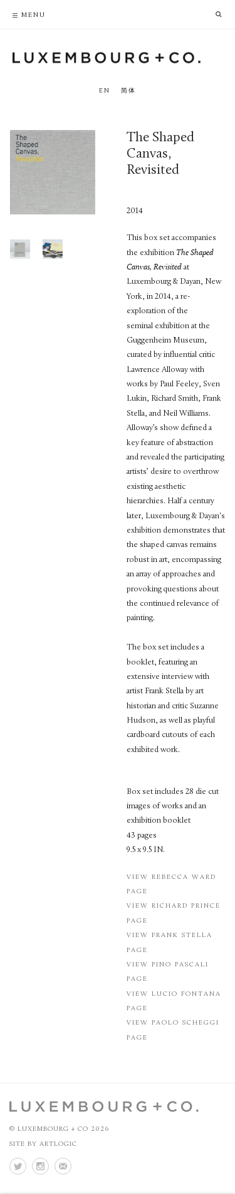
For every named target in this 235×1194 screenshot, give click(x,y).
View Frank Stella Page (169, 942)
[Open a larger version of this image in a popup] (52, 172)
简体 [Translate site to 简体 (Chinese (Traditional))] (128, 91)
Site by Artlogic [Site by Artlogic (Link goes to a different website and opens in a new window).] (43, 1144)
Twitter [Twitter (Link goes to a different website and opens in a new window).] (17, 1166)
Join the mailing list (63, 1166)
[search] (222, 13)
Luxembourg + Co (107, 57)
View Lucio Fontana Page (174, 1001)
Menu (33, 15)
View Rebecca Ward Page (171, 884)
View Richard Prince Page (174, 913)
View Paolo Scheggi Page (173, 1030)
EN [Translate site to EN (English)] (104, 91)
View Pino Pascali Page (168, 972)
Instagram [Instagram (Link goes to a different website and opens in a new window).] (40, 1166)
